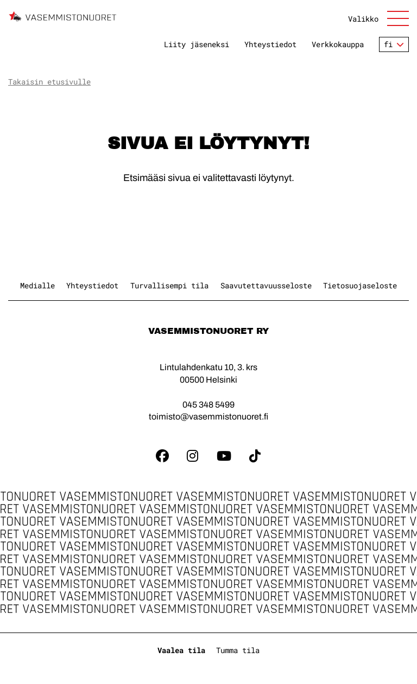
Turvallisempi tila (169, 285)
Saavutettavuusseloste (266, 285)
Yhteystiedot (270, 44)
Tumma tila (238, 650)
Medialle (37, 285)
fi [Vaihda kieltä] (388, 44)
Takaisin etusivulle (49, 81)
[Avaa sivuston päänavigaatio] (378, 18)
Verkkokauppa (338, 44)
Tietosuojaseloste (360, 285)
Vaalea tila (181, 650)
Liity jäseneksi (196, 44)
